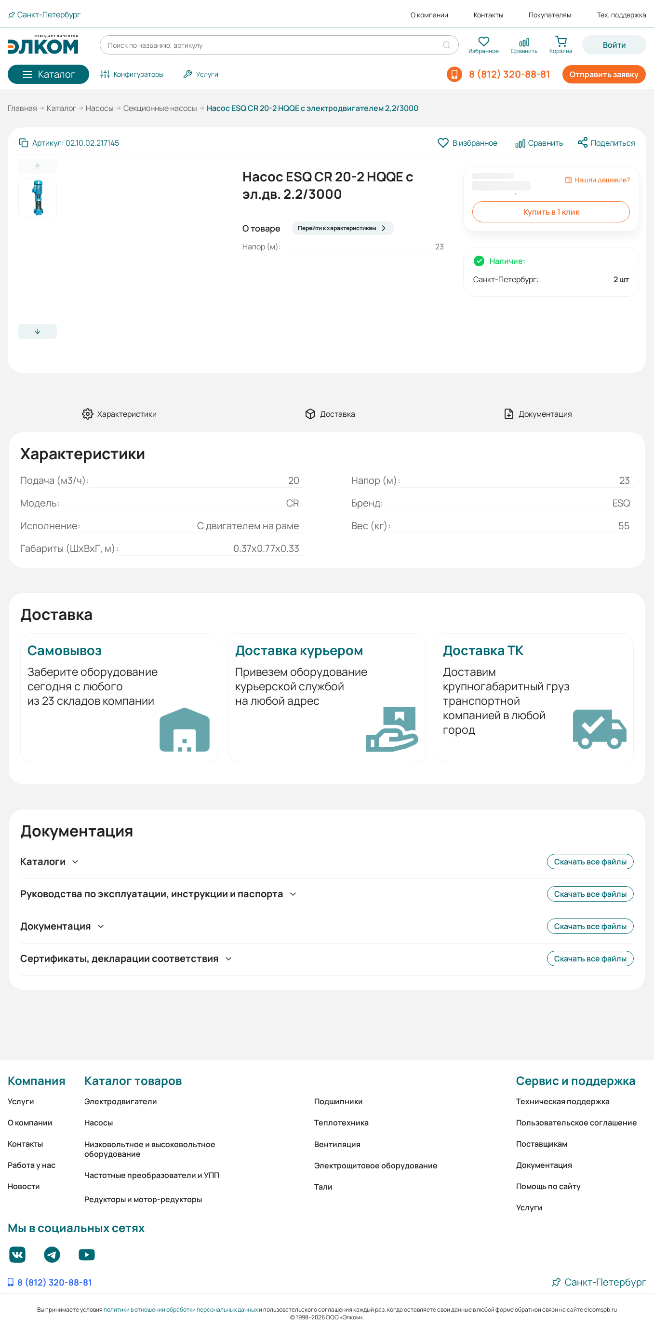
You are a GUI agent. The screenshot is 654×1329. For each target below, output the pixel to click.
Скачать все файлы (590, 861)
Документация (544, 1165)
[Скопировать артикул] (69, 143)
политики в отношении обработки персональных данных (181, 1309)
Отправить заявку (604, 74)
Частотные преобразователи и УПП (151, 1175)
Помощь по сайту (548, 1186)
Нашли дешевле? (597, 180)
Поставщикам (541, 1144)
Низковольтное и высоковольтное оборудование (149, 1149)
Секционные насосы (160, 108)
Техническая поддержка (563, 1101)
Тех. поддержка (621, 15)
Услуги (21, 1101)
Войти (614, 45)
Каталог (61, 108)
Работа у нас (31, 1165)
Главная (22, 108)
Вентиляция (337, 1144)
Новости (24, 1186)
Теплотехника (341, 1122)
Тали (323, 1187)
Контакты (488, 15)
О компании (429, 15)
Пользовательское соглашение (576, 1122)
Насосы (100, 108)
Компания (37, 1080)
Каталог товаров (133, 1080)
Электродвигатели (120, 1101)
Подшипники (338, 1101)
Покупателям (550, 15)
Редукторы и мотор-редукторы (143, 1199)
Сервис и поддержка (576, 1080)
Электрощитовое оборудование (376, 1165)
